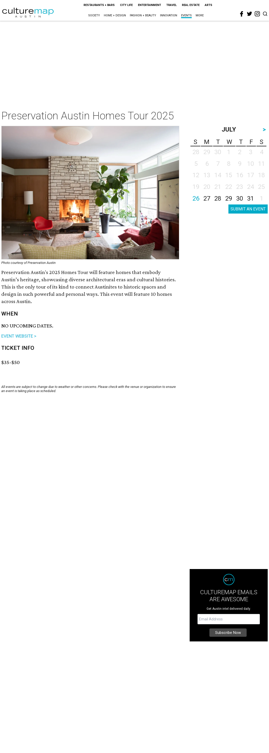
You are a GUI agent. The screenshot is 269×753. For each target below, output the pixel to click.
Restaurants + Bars (99, 5)
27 (206, 198)
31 (250, 198)
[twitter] (249, 14)
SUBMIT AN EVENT (248, 209)
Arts (208, 5)
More (200, 15)
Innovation (168, 15)
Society (94, 15)
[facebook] (241, 14)
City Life (126, 5)
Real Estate (191, 5)
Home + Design (115, 15)
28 (217, 198)
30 (239, 198)
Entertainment (149, 5)
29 (228, 198)
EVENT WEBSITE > (18, 336)
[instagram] (257, 14)
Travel (171, 5)
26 (196, 198)
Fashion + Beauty (143, 15)
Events (186, 15)
